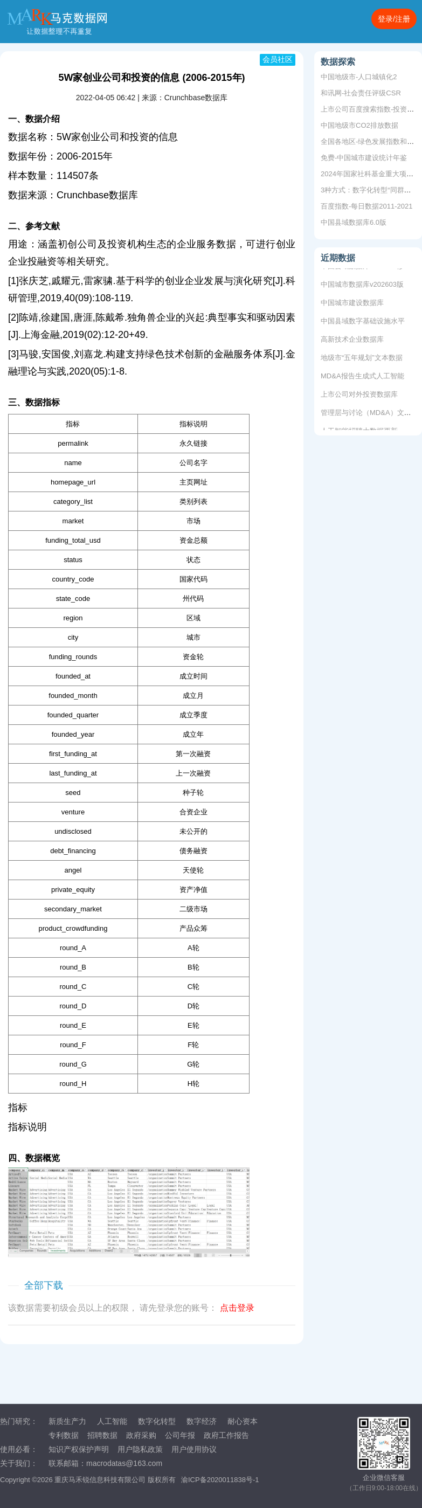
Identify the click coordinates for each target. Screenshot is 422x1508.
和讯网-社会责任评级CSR (361, 93)
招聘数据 (102, 1435)
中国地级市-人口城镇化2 (359, 77)
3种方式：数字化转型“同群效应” (370, 190)
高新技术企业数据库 (352, 341)
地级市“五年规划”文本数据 (362, 359)
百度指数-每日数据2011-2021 (367, 206)
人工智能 (112, 1421)
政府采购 (141, 1435)
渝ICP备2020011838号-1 (220, 1480)
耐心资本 (242, 1421)
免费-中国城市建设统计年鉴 (364, 158)
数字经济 (201, 1421)
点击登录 (237, 1307)
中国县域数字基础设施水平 (363, 323)
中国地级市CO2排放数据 (359, 125)
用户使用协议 (194, 1449)
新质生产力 (67, 1421)
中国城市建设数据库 (352, 304)
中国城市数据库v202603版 (362, 286)
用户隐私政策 (140, 1449)
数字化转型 (157, 1421)
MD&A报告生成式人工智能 (362, 377)
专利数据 (64, 1435)
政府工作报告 (226, 1435)
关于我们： (19, 1463)
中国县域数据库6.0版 (353, 222)
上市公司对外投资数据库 (359, 396)
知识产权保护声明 (79, 1449)
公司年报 (180, 1435)
